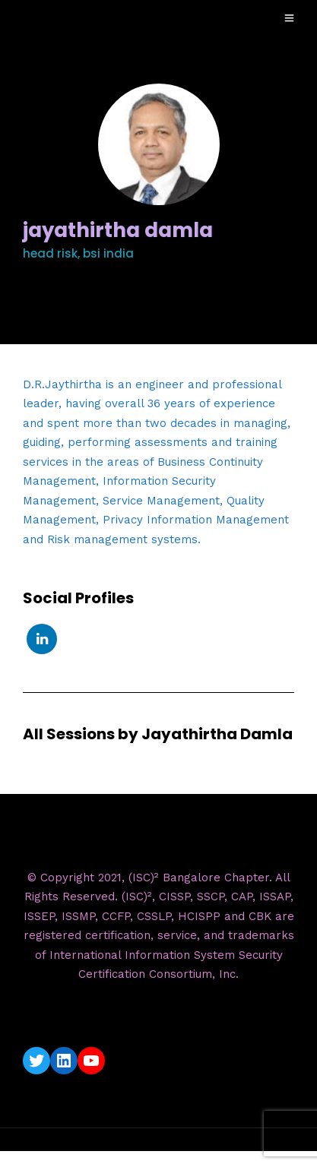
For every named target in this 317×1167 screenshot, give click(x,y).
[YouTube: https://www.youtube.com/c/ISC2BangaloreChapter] (91, 1060)
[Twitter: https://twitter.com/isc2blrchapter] (36, 1060)
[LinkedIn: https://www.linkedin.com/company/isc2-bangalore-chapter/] (64, 1060)
